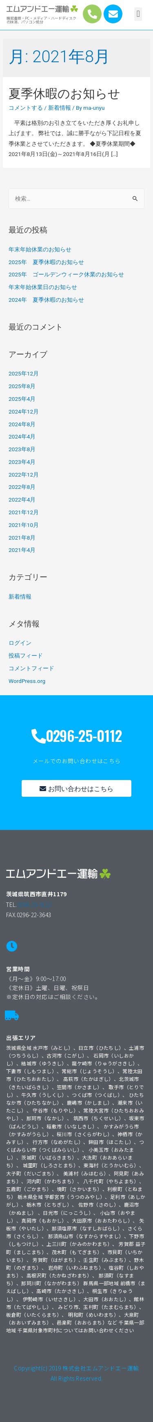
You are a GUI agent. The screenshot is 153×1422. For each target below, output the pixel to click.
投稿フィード (26, 655)
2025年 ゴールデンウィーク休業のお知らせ (66, 274)
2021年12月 (24, 512)
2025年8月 (22, 386)
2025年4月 (22, 399)
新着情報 (59, 107)
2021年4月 (22, 550)
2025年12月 (24, 373)
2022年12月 (24, 474)
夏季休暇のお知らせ (64, 93)
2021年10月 (24, 525)
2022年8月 (22, 487)
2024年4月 (22, 436)
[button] (138, 14)
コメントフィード (31, 668)
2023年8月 (22, 449)
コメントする (26, 107)
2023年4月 (22, 462)
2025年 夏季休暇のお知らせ (46, 262)
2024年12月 (24, 411)
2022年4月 (22, 499)
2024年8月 (22, 424)
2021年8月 (22, 537)
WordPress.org (27, 681)
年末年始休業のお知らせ (40, 249)
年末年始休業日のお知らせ (43, 287)
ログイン (20, 643)
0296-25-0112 (34, 904)
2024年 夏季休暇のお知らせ (46, 299)
